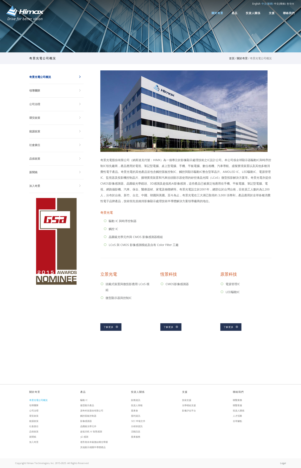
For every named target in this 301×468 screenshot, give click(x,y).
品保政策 (34, 158)
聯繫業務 (237, 400)
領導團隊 (34, 90)
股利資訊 (135, 416)
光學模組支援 (189, 405)
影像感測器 (86, 421)
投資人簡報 (137, 405)
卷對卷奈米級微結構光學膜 (94, 442)
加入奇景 (34, 185)
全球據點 (237, 421)
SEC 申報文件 (138, 421)
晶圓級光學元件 (88, 426)
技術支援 (186, 400)
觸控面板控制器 (88, 416)
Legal (283, 463)
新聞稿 (33, 172)
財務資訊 (135, 400)
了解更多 (110, 327)
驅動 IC (84, 400)
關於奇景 (217, 13)
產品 (234, 13)
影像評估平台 (189, 410)
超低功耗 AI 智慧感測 (91, 431)
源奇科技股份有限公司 (91, 410)
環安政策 (34, 117)
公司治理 (34, 104)
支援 (272, 13)
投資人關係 (253, 13)
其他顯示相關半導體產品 (93, 447)
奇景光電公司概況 (40, 77)
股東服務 (135, 437)
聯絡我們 (289, 13)
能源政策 (34, 131)
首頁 (232, 58)
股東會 (134, 410)
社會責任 (34, 145)
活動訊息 (135, 431)
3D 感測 (84, 437)
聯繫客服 (237, 405)
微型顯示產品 (87, 405)
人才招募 (237, 416)
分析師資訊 (137, 426)
